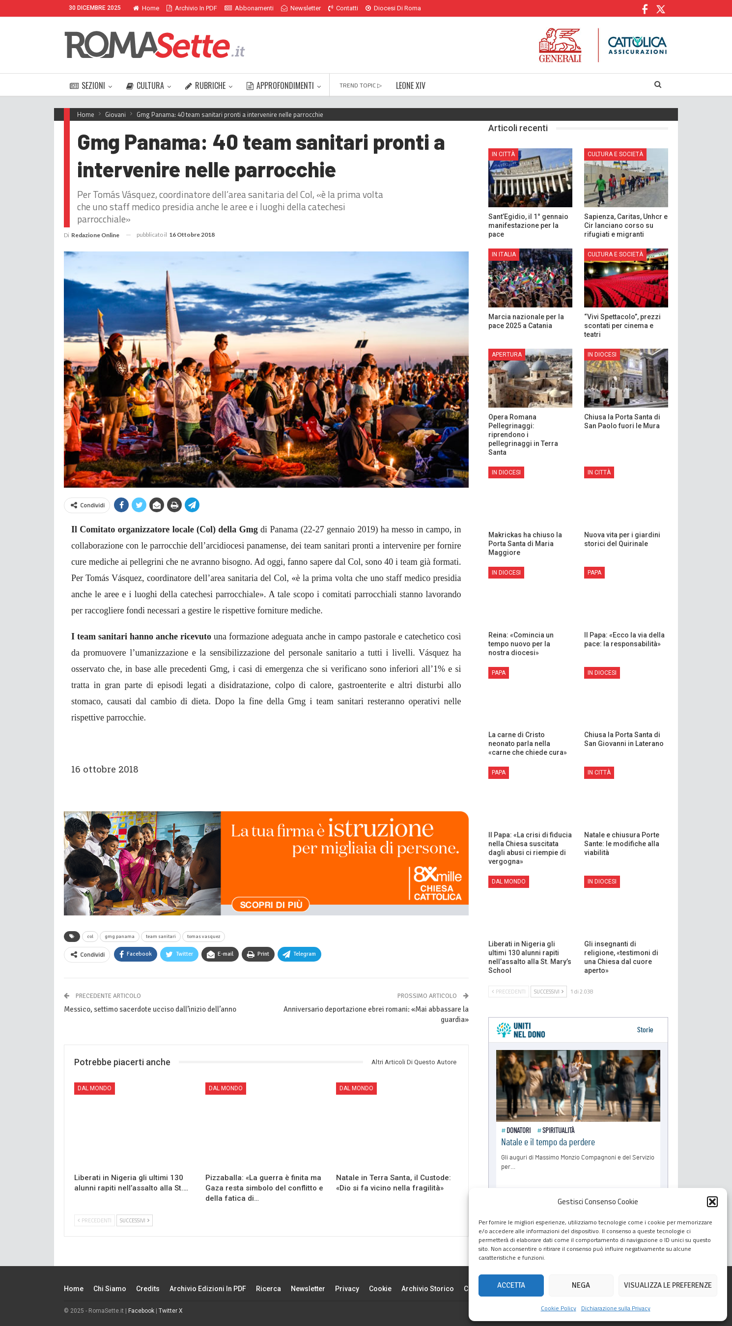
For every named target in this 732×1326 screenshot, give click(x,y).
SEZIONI (87, 85)
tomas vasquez (203, 936)
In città (503, 154)
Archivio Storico (427, 1289)
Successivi (134, 1220)
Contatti (343, 8)
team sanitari (161, 936)
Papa (594, 572)
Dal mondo (95, 1088)
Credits (148, 1289)
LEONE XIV (410, 85)
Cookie (380, 1289)
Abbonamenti (249, 8)
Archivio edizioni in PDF (207, 1289)
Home (146, 8)
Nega (581, 1285)
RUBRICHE (205, 85)
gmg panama (120, 936)
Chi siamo (109, 1289)
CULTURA (145, 85)
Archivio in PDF (192, 8)
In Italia (504, 254)
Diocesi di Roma (393, 8)
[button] (712, 1202)
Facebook (141, 1310)
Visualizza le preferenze (668, 1285)
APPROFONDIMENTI (280, 85)
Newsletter (301, 8)
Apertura (507, 354)
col (90, 936)
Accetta (511, 1285)
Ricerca (268, 1289)
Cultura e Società (615, 154)
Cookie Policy (558, 1308)
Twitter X (171, 1310)
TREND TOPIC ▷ (360, 85)
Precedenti (95, 1220)
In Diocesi (602, 354)
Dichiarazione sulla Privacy (615, 1308)
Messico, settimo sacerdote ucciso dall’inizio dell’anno (150, 1009)
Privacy (347, 1289)
